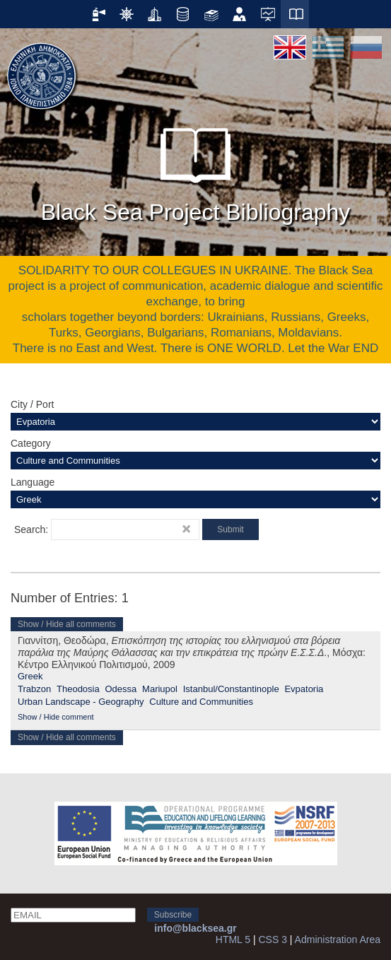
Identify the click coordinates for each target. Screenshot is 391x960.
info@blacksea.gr (195, 928)
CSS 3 (272, 939)
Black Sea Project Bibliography (196, 169)
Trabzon (34, 689)
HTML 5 (233, 939)
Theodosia (78, 689)
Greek (30, 676)
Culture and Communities (201, 701)
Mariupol (159, 689)
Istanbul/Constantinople (231, 689)
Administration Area (337, 939)
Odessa (121, 689)
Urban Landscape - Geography (81, 701)
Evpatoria (303, 689)
